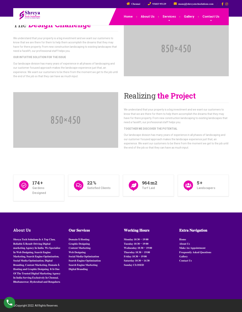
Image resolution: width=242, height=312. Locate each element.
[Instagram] (227, 3)
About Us (147, 16)
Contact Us (210, 16)
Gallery (189, 16)
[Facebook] (222, 3)
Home (128, 16)
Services (169, 16)
